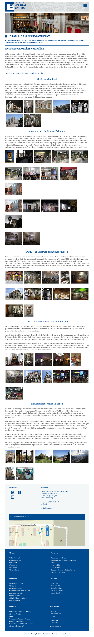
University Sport (15, 588)
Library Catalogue (56, 593)
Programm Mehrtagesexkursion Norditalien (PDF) (23, 73)
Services (13, 579)
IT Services (13, 586)
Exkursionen (11, 43)
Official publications (57, 572)
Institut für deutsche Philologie (34, 40)
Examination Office (16, 593)
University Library (16, 584)
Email (45, 504)
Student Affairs (15, 596)
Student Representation (18, 598)
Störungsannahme (16, 621)
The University (15, 558)
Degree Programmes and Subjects (63, 560)
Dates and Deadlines (58, 558)
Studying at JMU (15, 560)
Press (11, 617)
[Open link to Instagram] (12, 492)
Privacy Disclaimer (50, 634)
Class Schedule (56, 588)
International (14, 570)
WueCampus (55, 586)
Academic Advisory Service (19, 591)
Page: (52, 627)
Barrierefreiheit (65, 634)
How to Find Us (15, 614)
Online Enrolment (56, 591)
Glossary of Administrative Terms (62, 570)
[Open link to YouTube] (12, 497)
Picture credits (55, 614)
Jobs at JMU (55, 565)
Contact (45, 487)
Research (13, 563)
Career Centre (14, 600)
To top (52, 616)
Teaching (13, 565)
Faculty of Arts (14, 40)
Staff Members (56, 568)
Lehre (82, 40)
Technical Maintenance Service (21, 624)
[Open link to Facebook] (18, 492)
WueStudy (54, 583)
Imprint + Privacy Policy (32, 634)
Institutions (13, 568)
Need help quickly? (16, 626)
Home (12, 553)
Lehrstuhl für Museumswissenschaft (29, 36)
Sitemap (53, 611)
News (52, 563)
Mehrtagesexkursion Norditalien (30, 43)
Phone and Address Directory (20, 612)
